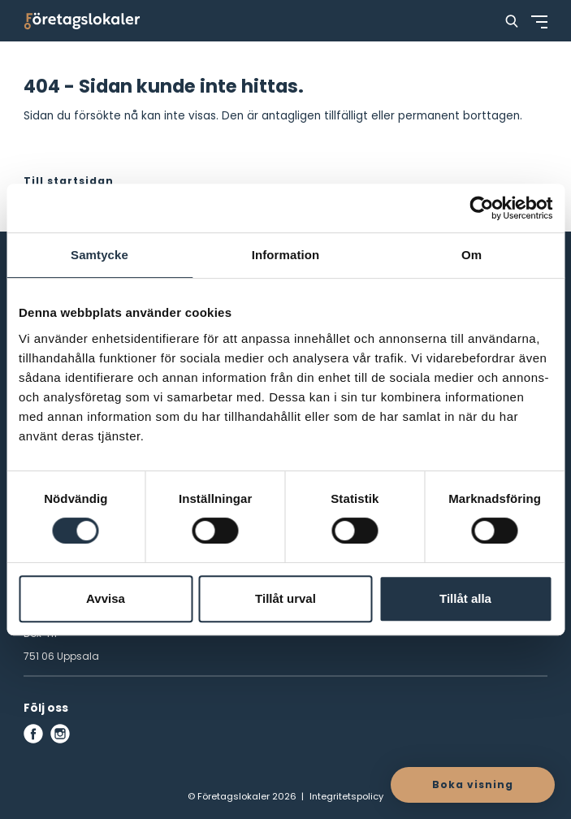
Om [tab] (471, 255)
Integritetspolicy (346, 796)
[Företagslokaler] (82, 20)
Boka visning (472, 784)
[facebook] (33, 733)
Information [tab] (286, 255)
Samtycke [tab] (99, 255)
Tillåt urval (285, 598)
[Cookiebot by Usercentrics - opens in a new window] (481, 208)
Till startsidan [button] (69, 181)
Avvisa (105, 598)
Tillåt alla (465, 598)
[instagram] (60, 733)
